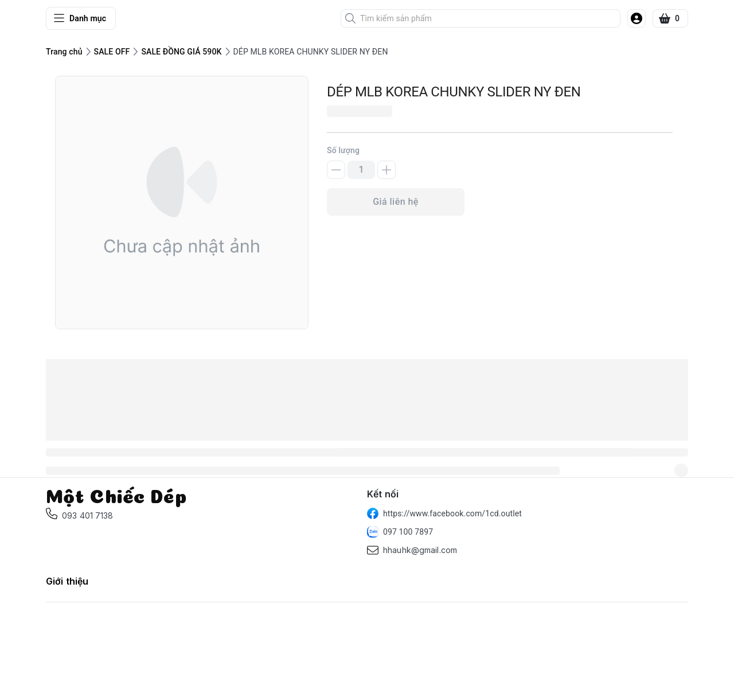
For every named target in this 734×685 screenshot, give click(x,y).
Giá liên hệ (396, 201)
